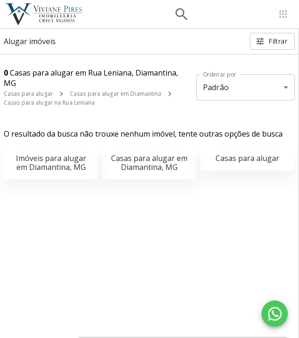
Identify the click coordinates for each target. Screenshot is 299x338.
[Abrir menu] (283, 14)
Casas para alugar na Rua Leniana (49, 103)
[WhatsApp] (275, 313)
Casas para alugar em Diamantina (116, 94)
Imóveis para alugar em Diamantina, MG (51, 162)
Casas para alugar (28, 94)
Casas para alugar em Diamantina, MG (149, 162)
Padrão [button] (216, 87)
